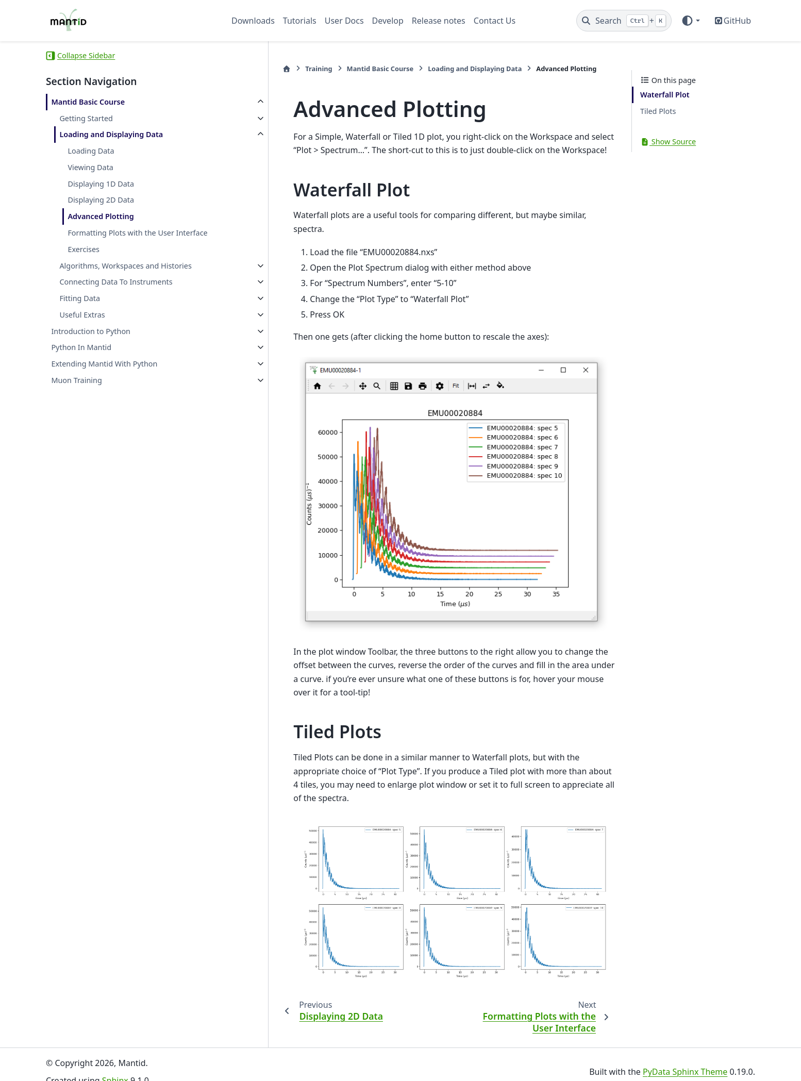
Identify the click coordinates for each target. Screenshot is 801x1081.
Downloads (253, 20)
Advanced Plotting (101, 216)
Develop (388, 20)
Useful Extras (82, 315)
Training (269, 68)
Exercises (83, 249)
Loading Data (91, 151)
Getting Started (85, 118)
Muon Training (76, 380)
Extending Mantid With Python (104, 364)
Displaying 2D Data (101, 200)
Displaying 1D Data (101, 184)
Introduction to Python (90, 331)
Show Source (668, 141)
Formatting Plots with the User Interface (137, 233)
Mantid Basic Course (88, 102)
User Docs (344, 20)
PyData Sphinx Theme (685, 1056)
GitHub (737, 20)
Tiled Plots (658, 111)
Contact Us (494, 20)
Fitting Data (79, 298)
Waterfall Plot (665, 94)
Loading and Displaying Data (111, 134)
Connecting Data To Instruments (115, 282)
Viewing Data (90, 167)
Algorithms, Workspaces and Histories (125, 266)
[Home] (237, 68)
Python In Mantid (81, 347)
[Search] (624, 20)
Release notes (438, 20)
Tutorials (299, 20)
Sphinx (115, 1066)
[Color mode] (690, 20)
